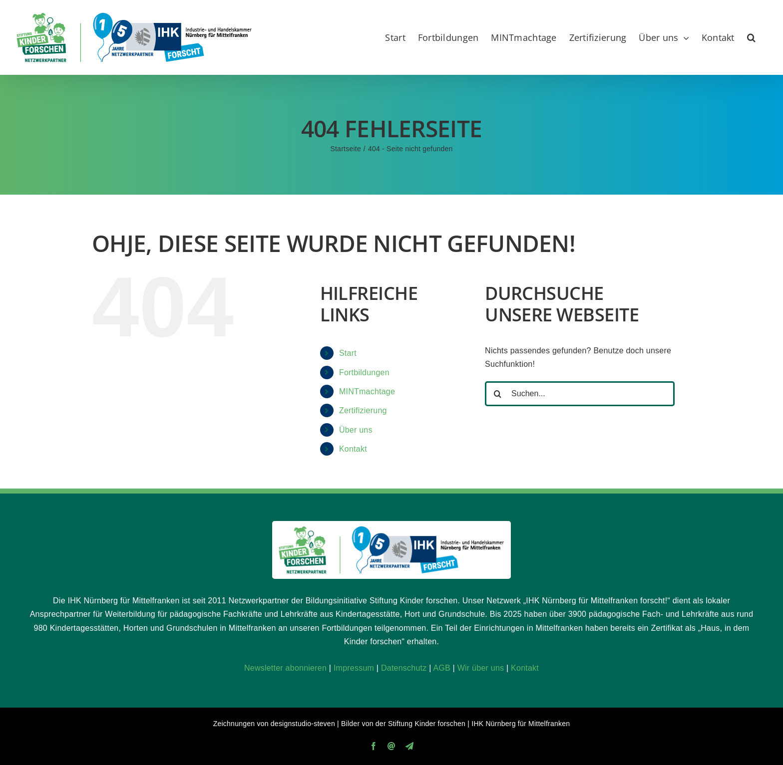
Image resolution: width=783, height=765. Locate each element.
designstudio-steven (303, 724)
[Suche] (497, 393)
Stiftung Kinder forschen (426, 724)
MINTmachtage (367, 391)
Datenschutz (404, 668)
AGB (441, 668)
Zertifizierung (363, 410)
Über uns (356, 430)
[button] (751, 37)
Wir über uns (480, 668)
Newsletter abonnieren (285, 668)
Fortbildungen (364, 372)
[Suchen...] (580, 393)
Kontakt (353, 449)
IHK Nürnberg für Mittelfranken (520, 724)
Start (348, 353)
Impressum (354, 668)
